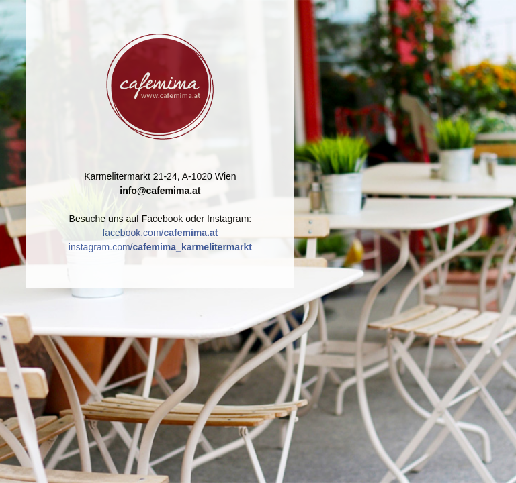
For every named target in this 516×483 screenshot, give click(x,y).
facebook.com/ (160, 232)
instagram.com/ (160, 246)
